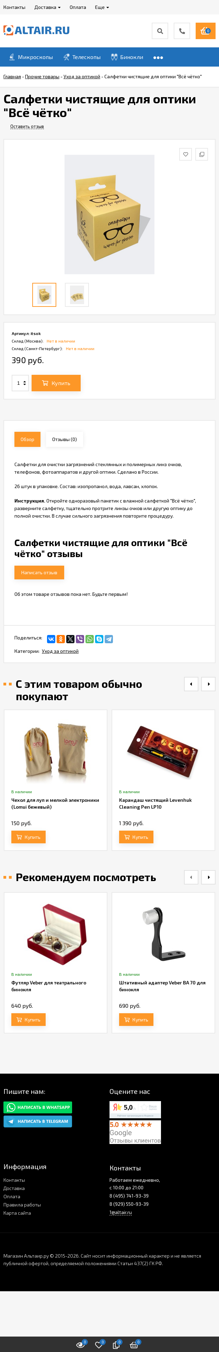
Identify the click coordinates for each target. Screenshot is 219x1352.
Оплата (11, 1196)
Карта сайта (17, 1213)
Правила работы (22, 1204)
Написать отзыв (39, 572)
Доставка (14, 1188)
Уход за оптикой (60, 651)
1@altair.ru (121, 1212)
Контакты (14, 1180)
